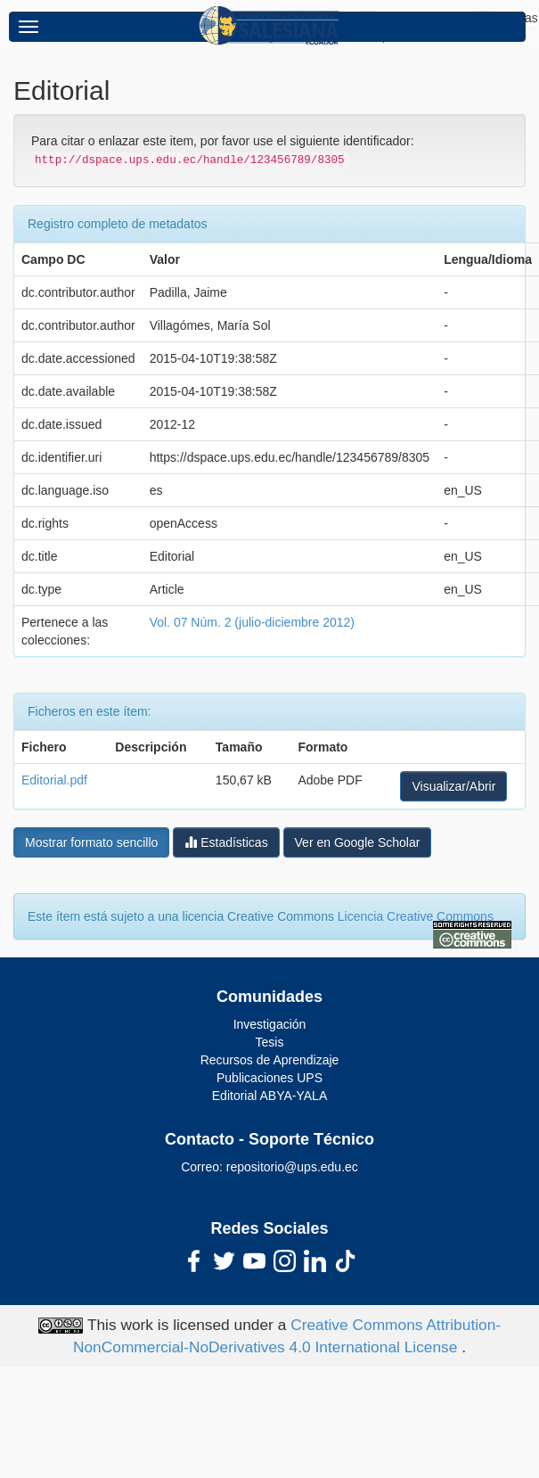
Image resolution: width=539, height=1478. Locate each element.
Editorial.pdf (54, 780)
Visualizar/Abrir (453, 786)
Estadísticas (225, 842)
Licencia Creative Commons (416, 916)
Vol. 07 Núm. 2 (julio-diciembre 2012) (252, 622)
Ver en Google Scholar (358, 842)
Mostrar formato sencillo (91, 842)
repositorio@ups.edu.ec (292, 1167)
